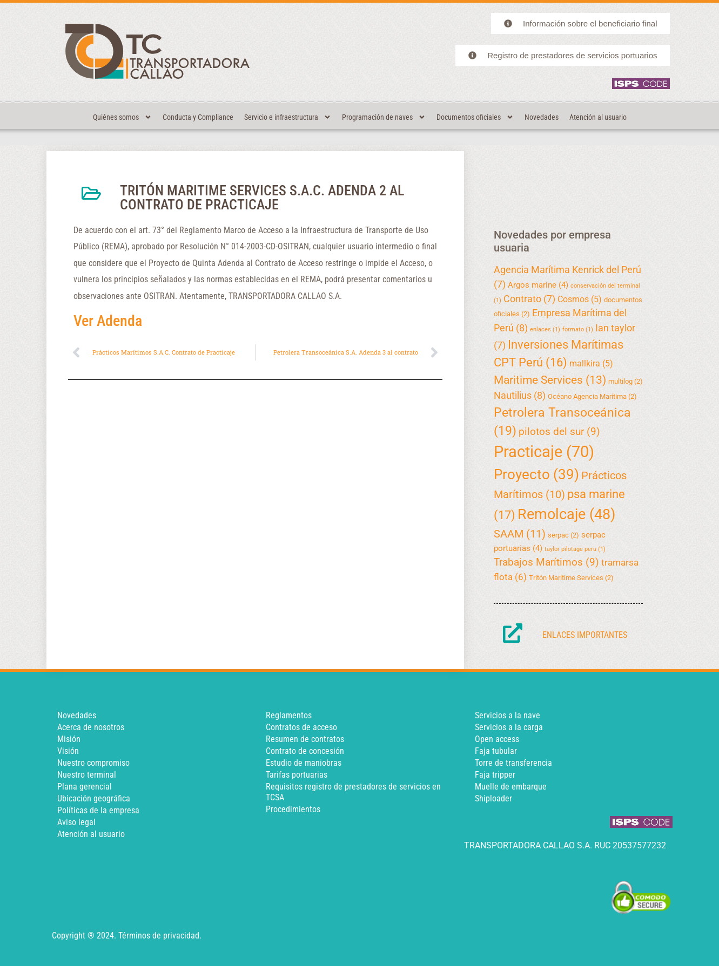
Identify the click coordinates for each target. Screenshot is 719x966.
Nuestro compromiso (93, 763)
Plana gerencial (84, 786)
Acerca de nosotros (90, 727)
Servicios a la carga (509, 727)
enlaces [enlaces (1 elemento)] (545, 329)
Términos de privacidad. (159, 935)
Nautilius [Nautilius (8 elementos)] (520, 396)
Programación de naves (384, 117)
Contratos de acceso (301, 727)
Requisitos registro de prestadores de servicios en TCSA (353, 791)
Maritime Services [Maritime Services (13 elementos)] (550, 379)
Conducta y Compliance (198, 117)
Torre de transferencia (513, 763)
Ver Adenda (107, 321)
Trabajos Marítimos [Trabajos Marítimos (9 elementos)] (546, 562)
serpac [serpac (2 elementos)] (563, 535)
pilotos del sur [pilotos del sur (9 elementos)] (559, 431)
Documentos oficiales (475, 117)
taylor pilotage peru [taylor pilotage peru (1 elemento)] (575, 549)
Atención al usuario (598, 117)
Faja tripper (495, 775)
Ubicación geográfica (93, 798)
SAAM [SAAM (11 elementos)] (520, 533)
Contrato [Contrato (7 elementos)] (529, 298)
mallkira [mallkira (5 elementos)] (591, 363)
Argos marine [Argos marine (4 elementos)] (538, 285)
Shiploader (493, 798)
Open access (497, 739)
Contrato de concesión (305, 751)
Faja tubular (496, 751)
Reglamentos (289, 715)
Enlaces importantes (584, 635)
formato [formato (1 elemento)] (577, 329)
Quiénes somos (122, 117)
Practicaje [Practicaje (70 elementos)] (544, 452)
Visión (68, 751)
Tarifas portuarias (296, 775)
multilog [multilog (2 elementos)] (625, 381)
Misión (68, 739)
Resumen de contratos (305, 739)
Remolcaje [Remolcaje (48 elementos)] (566, 514)
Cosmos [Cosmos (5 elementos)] (579, 299)
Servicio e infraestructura (287, 117)
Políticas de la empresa (98, 810)
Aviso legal (76, 822)
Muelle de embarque (511, 786)
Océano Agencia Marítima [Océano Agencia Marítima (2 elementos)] (592, 396)
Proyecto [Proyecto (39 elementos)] (536, 474)
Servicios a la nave (507, 715)
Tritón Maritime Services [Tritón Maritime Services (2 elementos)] (571, 578)
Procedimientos (293, 809)
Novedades (542, 117)
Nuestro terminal (86, 775)
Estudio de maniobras (303, 763)
